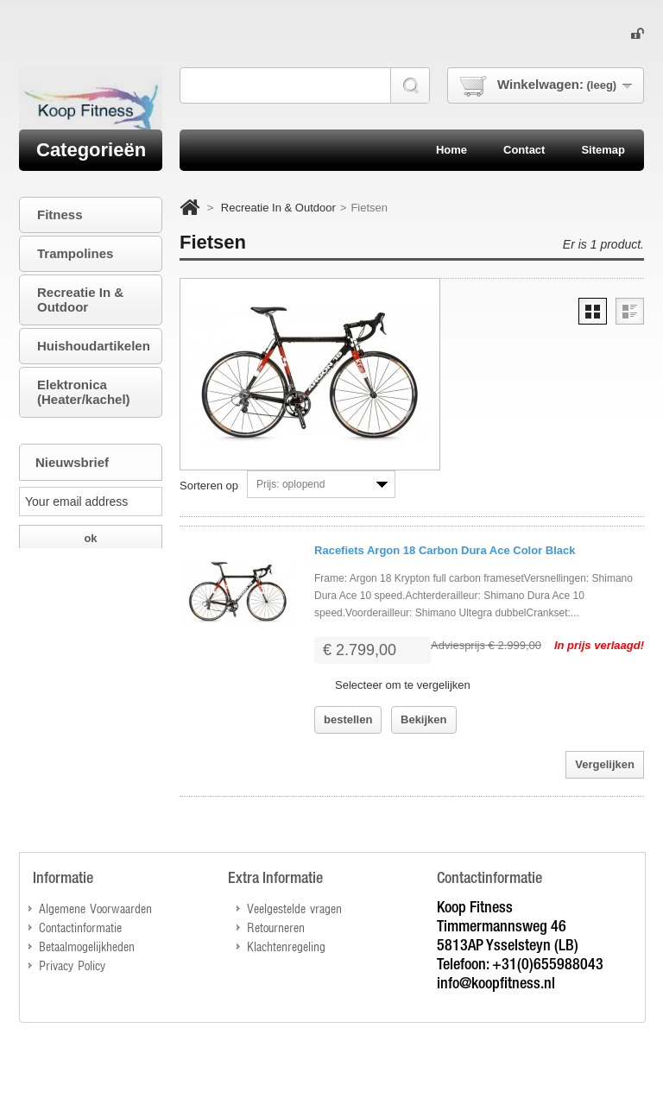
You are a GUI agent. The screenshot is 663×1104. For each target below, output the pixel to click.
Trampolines (75, 253)
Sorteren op (209, 485)
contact (524, 149)
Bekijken (423, 719)
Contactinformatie (80, 926)
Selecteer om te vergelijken (402, 684)
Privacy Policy (72, 964)
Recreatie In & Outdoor (278, 207)
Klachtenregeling (286, 945)
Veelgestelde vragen (294, 907)
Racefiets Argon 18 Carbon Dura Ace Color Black (444, 550)
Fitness (60, 214)
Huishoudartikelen (93, 345)
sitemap (603, 149)
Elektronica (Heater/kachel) (83, 392)
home (451, 149)
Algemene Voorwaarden (95, 907)
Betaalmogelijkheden (87, 945)
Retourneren (276, 926)
